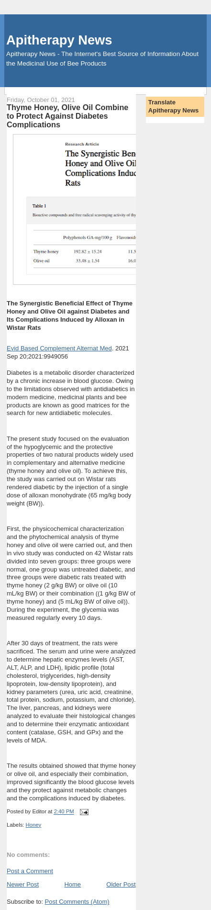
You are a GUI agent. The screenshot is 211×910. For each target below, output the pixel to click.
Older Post (120, 884)
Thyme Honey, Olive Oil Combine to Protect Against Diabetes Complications (67, 116)
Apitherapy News (59, 40)
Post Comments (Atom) (77, 901)
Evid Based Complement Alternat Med (59, 348)
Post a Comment (30, 871)
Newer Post (23, 884)
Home (72, 884)
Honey (34, 825)
